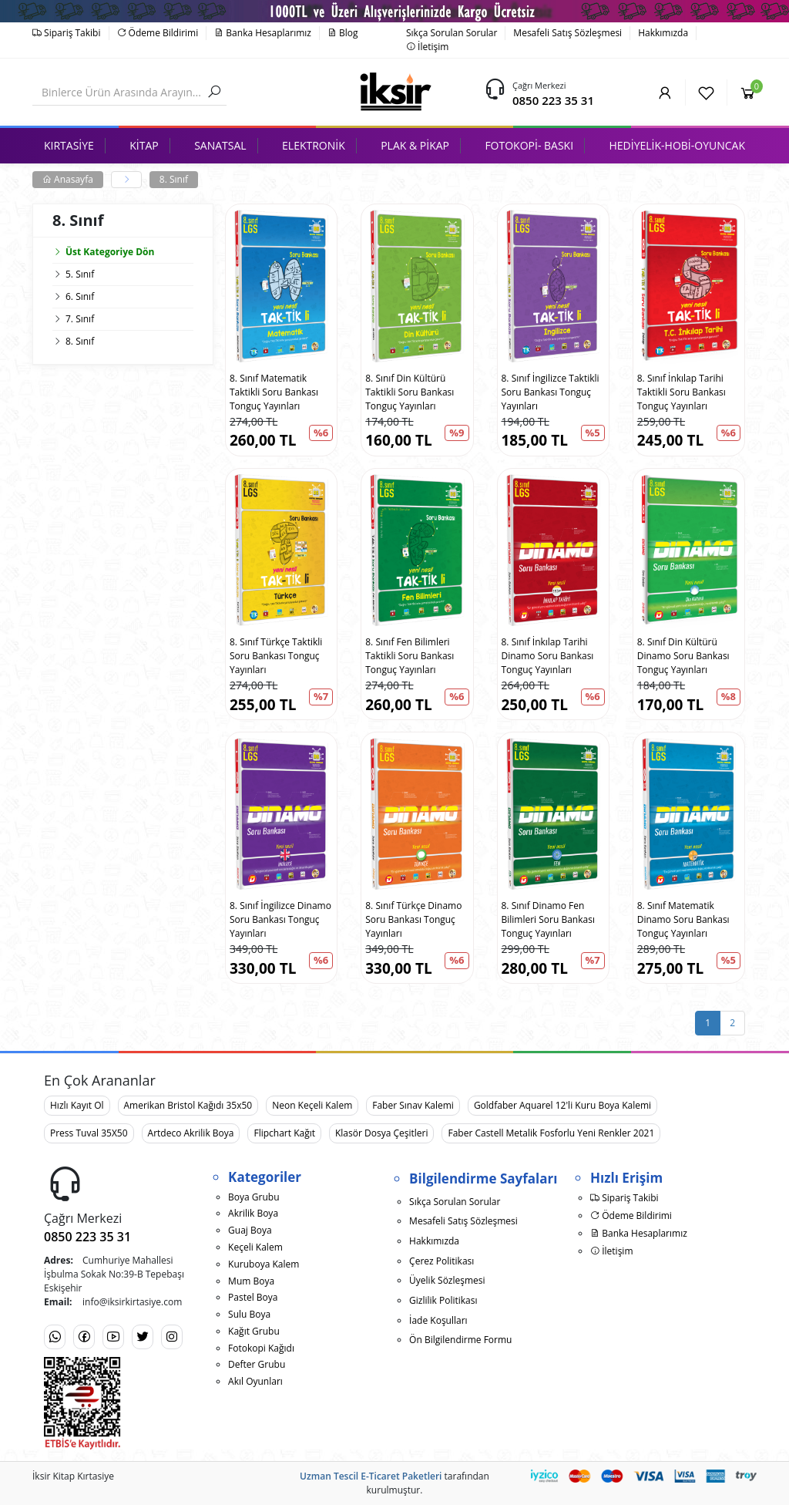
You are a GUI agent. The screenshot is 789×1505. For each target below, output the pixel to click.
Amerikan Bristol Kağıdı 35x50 (188, 1105)
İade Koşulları (438, 1320)
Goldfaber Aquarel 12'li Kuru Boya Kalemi (562, 1105)
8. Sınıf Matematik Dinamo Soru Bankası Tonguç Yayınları (683, 919)
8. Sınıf (173, 179)
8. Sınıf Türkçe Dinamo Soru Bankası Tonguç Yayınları (413, 919)
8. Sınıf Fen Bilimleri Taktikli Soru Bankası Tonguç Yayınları (409, 655)
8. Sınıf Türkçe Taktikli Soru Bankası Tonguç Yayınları (276, 655)
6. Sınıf (79, 296)
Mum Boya (251, 1281)
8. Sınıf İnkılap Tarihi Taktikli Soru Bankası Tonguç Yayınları (681, 392)
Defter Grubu (256, 1364)
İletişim (427, 46)
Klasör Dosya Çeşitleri (381, 1133)
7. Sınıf (79, 318)
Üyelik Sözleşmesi (447, 1280)
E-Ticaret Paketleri (401, 1476)
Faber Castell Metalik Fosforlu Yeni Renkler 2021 (551, 1133)
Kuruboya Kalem (263, 1264)
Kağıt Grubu (254, 1331)
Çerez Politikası (441, 1261)
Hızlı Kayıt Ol (77, 1105)
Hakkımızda (663, 32)
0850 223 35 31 (553, 100)
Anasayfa (67, 179)
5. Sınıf (79, 274)
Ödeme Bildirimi (158, 32)
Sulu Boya (249, 1314)
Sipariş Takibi (66, 32)
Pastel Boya (252, 1297)
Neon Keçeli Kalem (312, 1105)
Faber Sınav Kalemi (413, 1105)
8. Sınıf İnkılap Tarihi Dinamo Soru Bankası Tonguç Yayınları (548, 655)
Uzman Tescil (329, 1476)
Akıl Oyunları (255, 1381)
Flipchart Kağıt (284, 1133)
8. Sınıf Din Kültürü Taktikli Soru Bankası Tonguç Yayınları (409, 392)
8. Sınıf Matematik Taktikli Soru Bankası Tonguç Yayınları (274, 392)
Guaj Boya (250, 1230)
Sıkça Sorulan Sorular (451, 32)
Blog (342, 32)
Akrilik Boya (253, 1213)
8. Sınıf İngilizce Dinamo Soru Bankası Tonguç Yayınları (280, 919)
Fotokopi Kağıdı (261, 1348)
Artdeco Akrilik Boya (191, 1133)
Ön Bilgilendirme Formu (460, 1339)
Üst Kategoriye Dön (103, 251)
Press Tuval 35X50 (89, 1133)
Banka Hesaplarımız (262, 32)
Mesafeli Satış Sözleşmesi (567, 32)
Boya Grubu (253, 1197)
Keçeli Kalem (255, 1247)
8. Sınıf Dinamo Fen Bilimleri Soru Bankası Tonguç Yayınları (548, 919)
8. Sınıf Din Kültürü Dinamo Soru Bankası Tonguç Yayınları (683, 655)
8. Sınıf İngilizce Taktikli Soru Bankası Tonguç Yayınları (550, 392)
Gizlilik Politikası (443, 1300)
